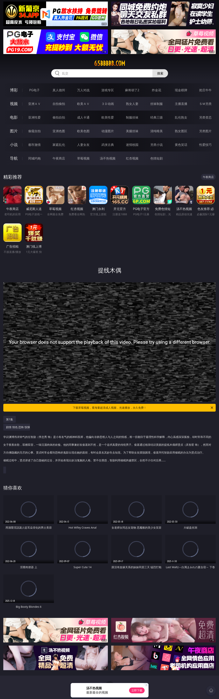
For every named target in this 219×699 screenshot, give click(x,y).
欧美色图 (83, 131)
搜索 (160, 73)
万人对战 (83, 90)
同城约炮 (34, 158)
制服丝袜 (132, 117)
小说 (14, 144)
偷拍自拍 (59, 117)
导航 (14, 158)
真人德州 (59, 90)
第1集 (9, 419)
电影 (14, 117)
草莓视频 (83, 158)
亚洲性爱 (34, 117)
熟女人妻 (132, 104)
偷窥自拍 (34, 131)
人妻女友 (83, 145)
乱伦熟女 (181, 117)
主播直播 (181, 104)
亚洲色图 (59, 131)
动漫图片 (107, 131)
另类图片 (205, 131)
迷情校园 (132, 145)
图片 (14, 131)
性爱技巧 (205, 145)
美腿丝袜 (132, 131)
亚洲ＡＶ (34, 104)
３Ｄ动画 (107, 104)
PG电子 (34, 90)
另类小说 (156, 145)
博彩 (14, 90)
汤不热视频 (107, 158)
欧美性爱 (107, 117)
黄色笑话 (181, 145)
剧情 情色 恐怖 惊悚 (108, 445)
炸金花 (156, 90)
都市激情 (34, 145)
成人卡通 (83, 117)
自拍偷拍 (59, 104)
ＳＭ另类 (205, 104)
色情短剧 (156, 158)
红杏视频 (132, 158)
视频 (14, 103)
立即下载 (136, 690)
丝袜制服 (156, 104)
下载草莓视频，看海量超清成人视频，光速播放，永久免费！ (143, 407)
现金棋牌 (181, 90)
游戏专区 (107, 90)
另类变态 (205, 117)
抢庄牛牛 (205, 90)
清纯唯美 (156, 131)
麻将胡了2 (132, 90)
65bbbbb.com (109, 63)
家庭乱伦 (59, 145)
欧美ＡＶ (83, 104)
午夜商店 (59, 158)
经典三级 (156, 117)
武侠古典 (107, 145)
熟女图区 (181, 131)
